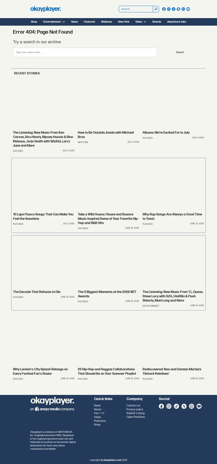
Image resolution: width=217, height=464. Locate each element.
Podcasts (100, 421)
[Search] (156, 9)
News (74, 21)
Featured (89, 21)
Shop (34, 21)
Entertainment (52, 21)
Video (138, 21)
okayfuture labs (176, 21)
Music (97, 409)
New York (123, 21)
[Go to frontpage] (45, 9)
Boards (157, 21)
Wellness (106, 21)
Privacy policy (134, 409)
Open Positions (135, 417)
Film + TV (99, 413)
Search (180, 52)
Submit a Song (135, 413)
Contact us (133, 405)
